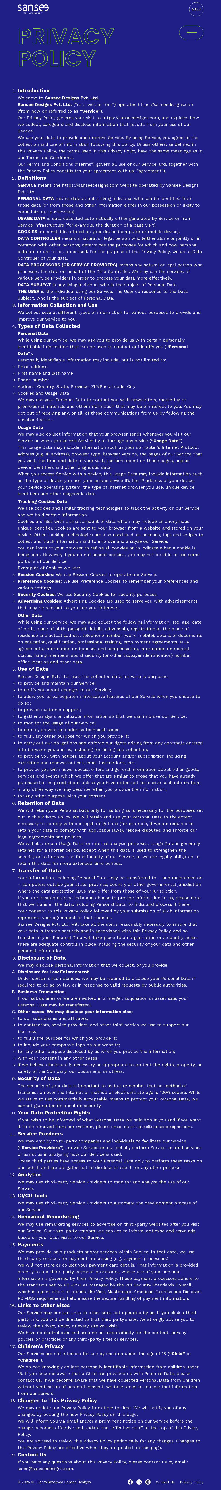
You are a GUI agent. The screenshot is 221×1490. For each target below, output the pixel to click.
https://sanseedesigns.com (166, 104)
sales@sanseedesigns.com (164, 1126)
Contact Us (165, 1482)
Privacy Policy (191, 1482)
